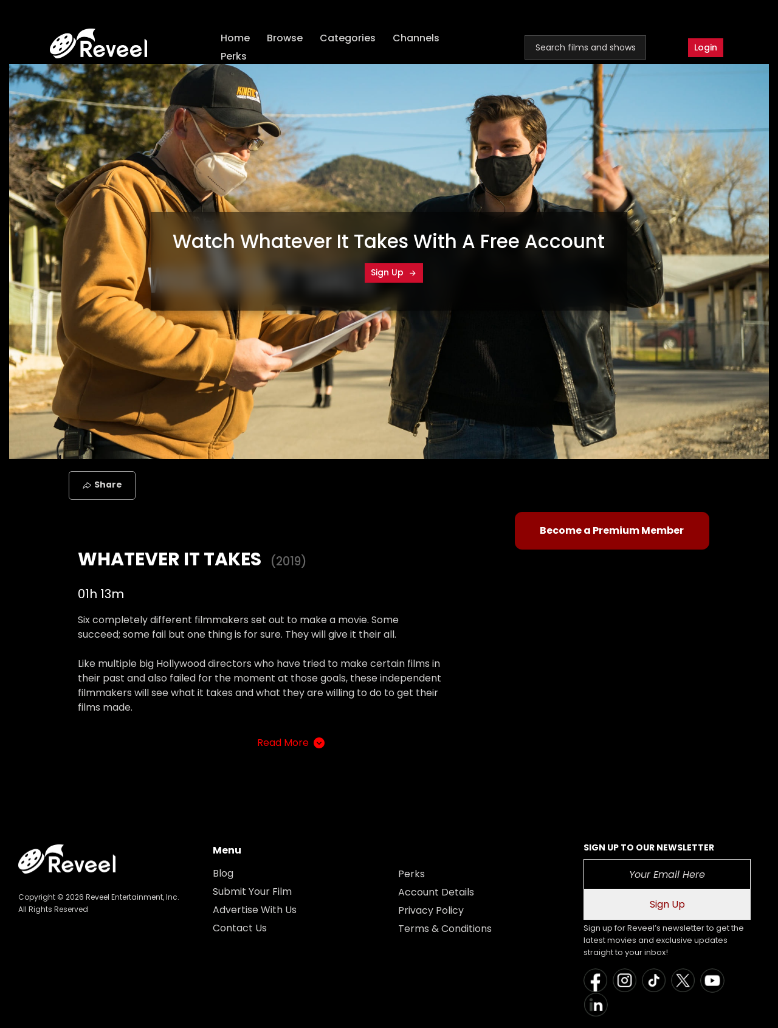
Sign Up (394, 272)
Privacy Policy (431, 910)
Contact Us (240, 928)
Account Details (436, 892)
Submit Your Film (252, 892)
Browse (285, 38)
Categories (348, 38)
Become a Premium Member (612, 530)
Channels (416, 38)
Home (235, 38)
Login (705, 47)
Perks (234, 56)
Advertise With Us (255, 910)
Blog (223, 873)
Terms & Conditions (445, 929)
